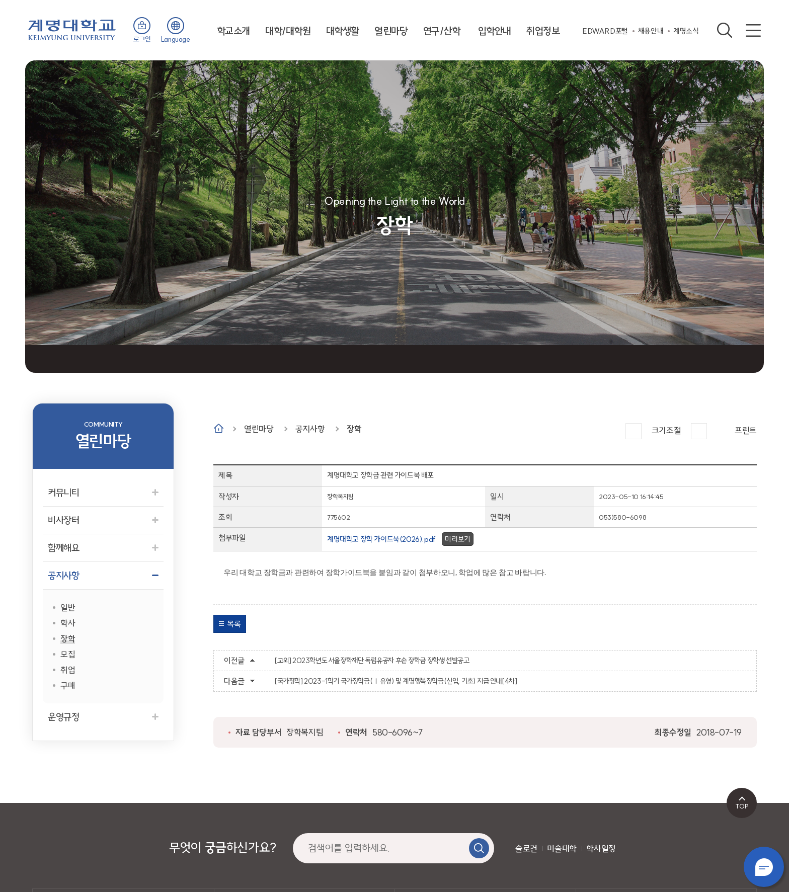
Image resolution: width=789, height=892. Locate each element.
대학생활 (342, 31)
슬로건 (526, 848)
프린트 (746, 430)
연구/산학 (441, 31)
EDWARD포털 (605, 31)
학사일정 (600, 848)
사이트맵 (753, 30)
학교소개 (233, 31)
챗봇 (764, 867)
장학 (354, 429)
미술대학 (561, 848)
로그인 (142, 39)
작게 (699, 431)
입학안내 (494, 31)
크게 (633, 431)
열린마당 (391, 31)
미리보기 (457, 539)
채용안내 (650, 31)
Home (218, 428)
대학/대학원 (288, 31)
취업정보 (543, 31)
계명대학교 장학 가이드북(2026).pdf (381, 539)
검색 (725, 30)
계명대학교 (71, 29)
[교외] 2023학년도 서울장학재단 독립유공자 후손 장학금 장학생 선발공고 (371, 660)
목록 (234, 624)
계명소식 (685, 31)
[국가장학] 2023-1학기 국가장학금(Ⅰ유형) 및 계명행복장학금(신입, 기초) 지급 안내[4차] (395, 681)
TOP (742, 806)
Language (175, 39)
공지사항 (310, 429)
